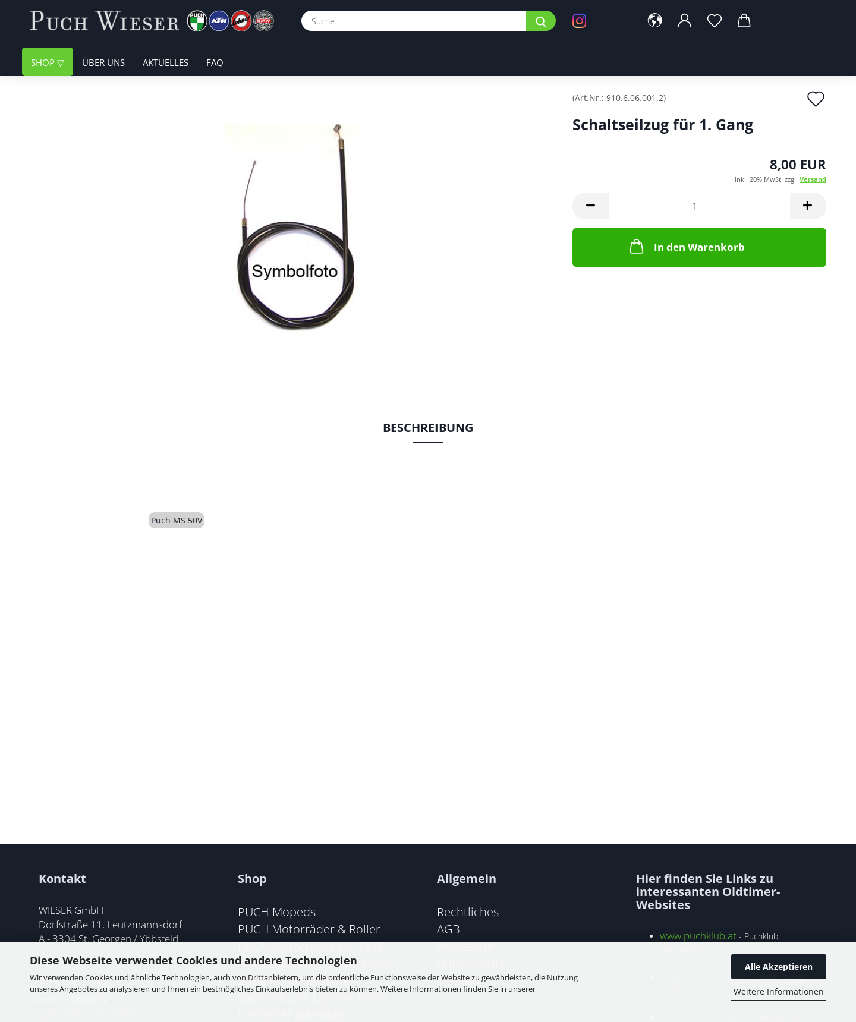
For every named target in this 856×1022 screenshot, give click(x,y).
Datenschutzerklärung (69, 999)
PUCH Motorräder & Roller (309, 928)
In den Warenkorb (686, 246)
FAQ (215, 62)
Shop (44, 62)
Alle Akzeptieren (779, 966)
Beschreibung (428, 427)
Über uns (103, 62)
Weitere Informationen (779, 991)
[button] (655, 21)
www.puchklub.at (698, 935)
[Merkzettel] (714, 21)
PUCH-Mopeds (277, 911)
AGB (448, 928)
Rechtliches (468, 911)
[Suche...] (541, 21)
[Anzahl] (699, 206)
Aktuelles (165, 62)
